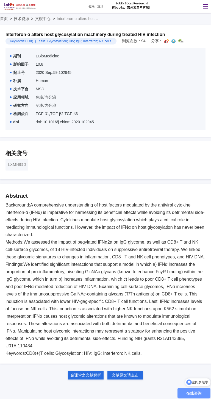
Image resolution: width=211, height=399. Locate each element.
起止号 (17, 72)
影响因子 (19, 64)
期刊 (15, 56)
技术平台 (19, 89)
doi (14, 122)
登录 (91, 6)
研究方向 (19, 105)
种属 (15, 81)
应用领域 (19, 97)
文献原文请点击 (125, 375)
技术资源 (24, 18)
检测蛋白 (19, 113)
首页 (7, 18)
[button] (204, 6)
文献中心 (46, 18)
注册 (100, 6)
